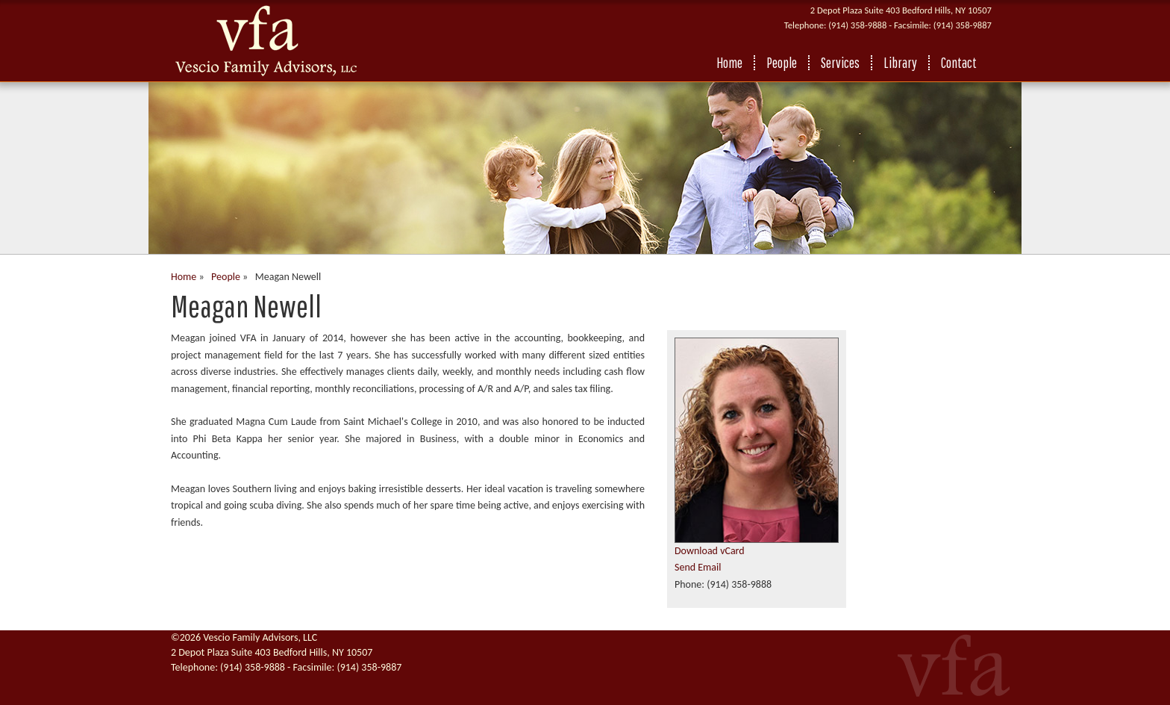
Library (900, 62)
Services (840, 62)
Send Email (698, 567)
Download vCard (710, 550)
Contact (959, 62)
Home (729, 62)
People (781, 62)
